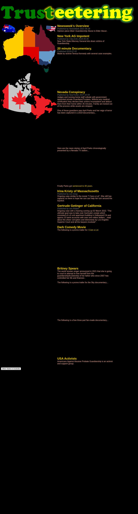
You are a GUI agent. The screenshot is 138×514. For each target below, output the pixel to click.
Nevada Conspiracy (71, 92)
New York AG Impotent (73, 36)
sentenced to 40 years (82, 186)
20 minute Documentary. (74, 48)
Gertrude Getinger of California (79, 205)
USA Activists (67, 358)
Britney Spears (67, 268)
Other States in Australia (11, 369)
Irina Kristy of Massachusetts (78, 191)
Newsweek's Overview (73, 26)
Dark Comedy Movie (71, 227)
